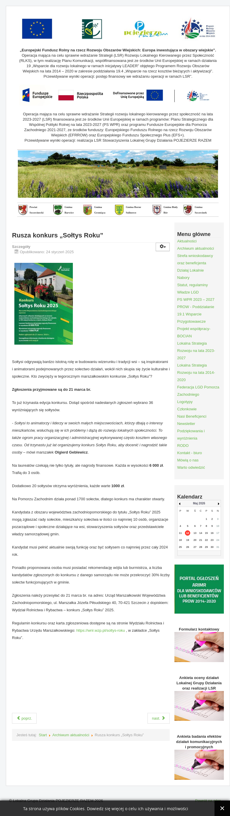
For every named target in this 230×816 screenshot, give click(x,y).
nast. (158, 718)
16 (212, 533)
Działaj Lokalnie (190, 270)
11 (180, 533)
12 (187, 533)
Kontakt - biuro (189, 453)
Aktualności (187, 241)
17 (217, 533)
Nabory (183, 277)
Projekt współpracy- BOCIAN (193, 332)
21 (200, 540)
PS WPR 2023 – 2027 (195, 299)
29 (206, 547)
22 (206, 540)
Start (43, 735)
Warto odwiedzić (191, 467)
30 (212, 547)
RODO (183, 445)
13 (194, 533)
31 (217, 547)
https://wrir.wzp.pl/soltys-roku (100, 630)
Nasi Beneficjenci (192, 416)
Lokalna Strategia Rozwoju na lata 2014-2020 (196, 372)
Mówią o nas (188, 460)
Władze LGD (188, 292)
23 (212, 540)
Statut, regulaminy (192, 285)
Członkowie (187, 409)
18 (180, 540)
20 (194, 540)
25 (180, 547)
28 (200, 547)
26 (187, 547)
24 (217, 540)
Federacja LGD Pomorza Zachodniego (198, 391)
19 (187, 540)
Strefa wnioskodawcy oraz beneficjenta (195, 259)
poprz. (24, 718)
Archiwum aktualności (70, 735)
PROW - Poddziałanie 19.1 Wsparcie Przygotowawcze (195, 314)
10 (217, 526)
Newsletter (186, 423)
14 (200, 533)
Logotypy (185, 402)
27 (194, 547)
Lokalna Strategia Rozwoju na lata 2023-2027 (196, 350)
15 (206, 533)
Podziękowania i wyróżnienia (191, 434)
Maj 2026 (199, 503)
